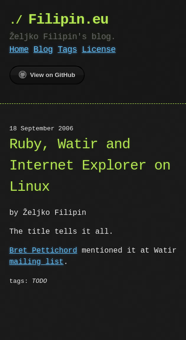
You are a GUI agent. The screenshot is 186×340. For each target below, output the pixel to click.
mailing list (36, 262)
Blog (43, 49)
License (99, 49)
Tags (67, 49)
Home (19, 49)
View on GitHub (47, 74)
